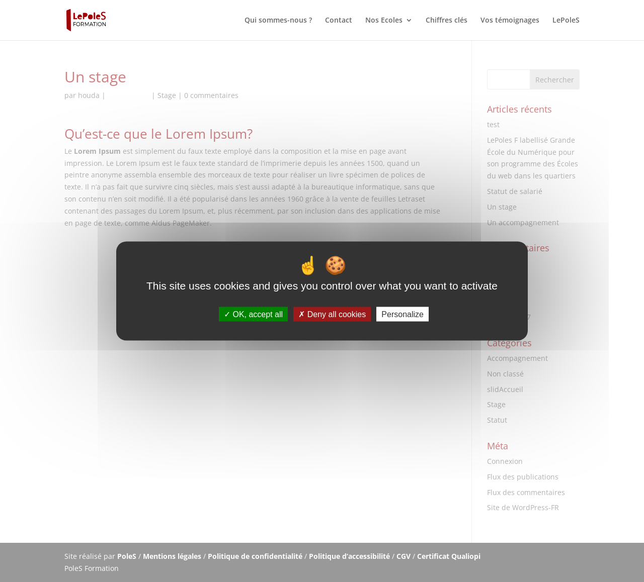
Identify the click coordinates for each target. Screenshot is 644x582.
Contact (338, 21)
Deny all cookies (332, 314)
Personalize (402, 314)
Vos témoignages (509, 21)
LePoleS (566, 21)
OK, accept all (253, 314)
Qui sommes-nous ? (278, 21)
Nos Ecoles (384, 21)
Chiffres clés (446, 21)
